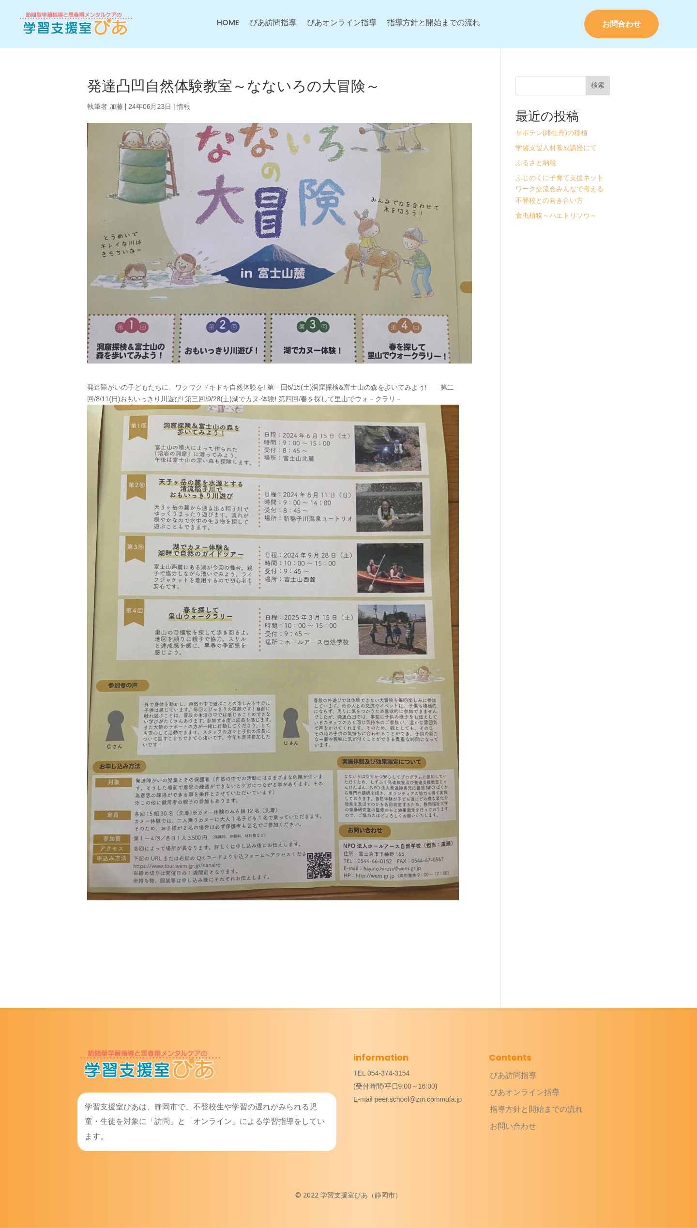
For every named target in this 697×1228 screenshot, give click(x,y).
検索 (598, 85)
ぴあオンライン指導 (342, 23)
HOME (228, 23)
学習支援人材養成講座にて (556, 148)
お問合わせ (621, 24)
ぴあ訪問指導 (273, 23)
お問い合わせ (513, 1126)
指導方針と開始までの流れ (433, 23)
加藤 (116, 106)
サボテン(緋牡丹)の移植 (551, 132)
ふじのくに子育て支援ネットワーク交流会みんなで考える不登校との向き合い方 (559, 189)
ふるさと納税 (535, 163)
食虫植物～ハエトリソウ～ (556, 215)
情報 (183, 106)
